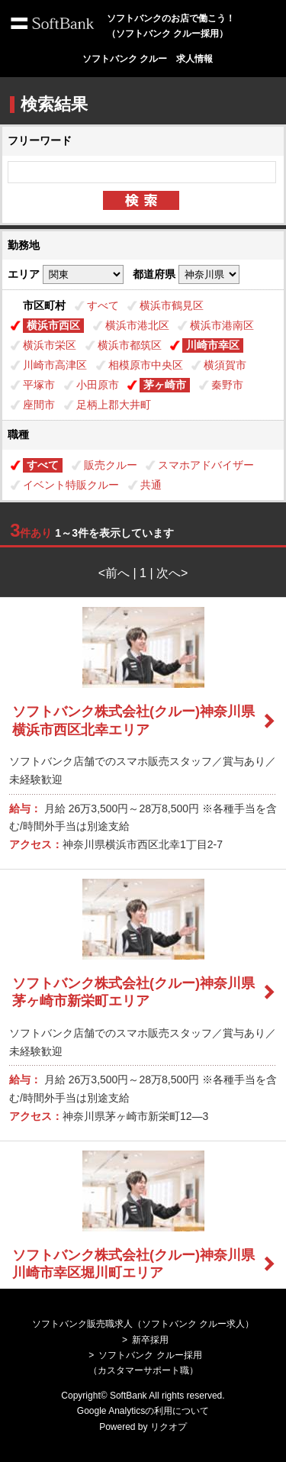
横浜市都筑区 (130, 345)
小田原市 (97, 385)
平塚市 (39, 385)
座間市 (39, 405)
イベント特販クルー (71, 485)
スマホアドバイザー (206, 465)
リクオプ (168, 1427)
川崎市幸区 (212, 345)
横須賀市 (225, 365)
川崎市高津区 (55, 365)
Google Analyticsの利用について (143, 1411)
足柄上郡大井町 (113, 405)
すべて (103, 305)
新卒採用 (150, 1340)
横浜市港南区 (222, 325)
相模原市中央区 (145, 365)
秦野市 (227, 385)
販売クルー (110, 465)
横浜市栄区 (49, 345)
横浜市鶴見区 (172, 305)
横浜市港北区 (137, 325)
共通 (151, 485)
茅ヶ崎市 (164, 385)
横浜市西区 (53, 325)
